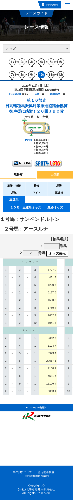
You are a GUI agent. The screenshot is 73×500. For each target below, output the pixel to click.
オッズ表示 (57, 254)
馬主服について (22, 472)
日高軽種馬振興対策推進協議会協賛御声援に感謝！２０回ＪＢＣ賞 (36, 108)
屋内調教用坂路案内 (36, 476)
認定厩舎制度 (46, 472)
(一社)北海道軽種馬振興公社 (36, 489)
